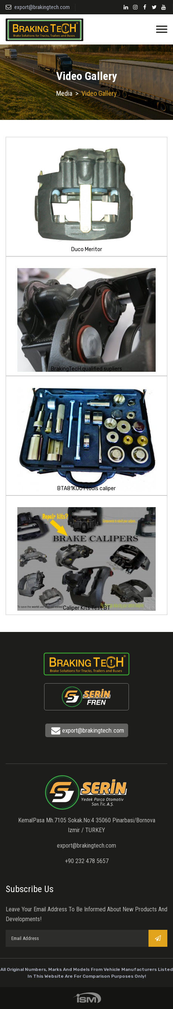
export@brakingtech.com (42, 7)
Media (64, 93)
